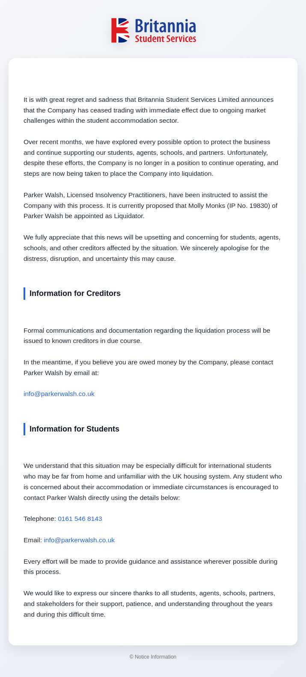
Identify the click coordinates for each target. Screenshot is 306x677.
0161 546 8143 (80, 518)
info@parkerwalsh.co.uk (59, 393)
